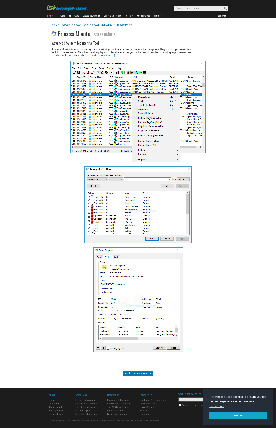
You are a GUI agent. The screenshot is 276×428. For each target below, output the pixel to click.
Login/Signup (147, 407)
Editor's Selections (85, 400)
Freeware (65, 24)
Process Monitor (124, 24)
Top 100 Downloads (117, 407)
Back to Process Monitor (138, 373)
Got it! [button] (238, 415)
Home (54, 24)
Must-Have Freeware (86, 414)
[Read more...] (107, 55)
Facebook (145, 414)
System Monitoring (102, 24)
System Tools (81, 24)
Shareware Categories (118, 403)
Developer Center (149, 403)
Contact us (54, 403)
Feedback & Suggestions (153, 400)
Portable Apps (82, 410)
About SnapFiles (57, 407)
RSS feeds (145, 410)
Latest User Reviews (86, 403)
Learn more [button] (216, 406)
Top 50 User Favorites (86, 407)
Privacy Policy (56, 410)
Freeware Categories (118, 400)
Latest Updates (115, 410)
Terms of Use (56, 414)
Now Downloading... (118, 414)
